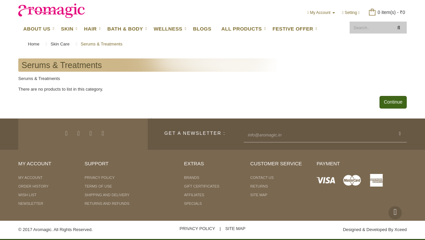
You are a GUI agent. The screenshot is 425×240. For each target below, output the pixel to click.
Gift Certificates (201, 186)
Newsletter (30, 203)
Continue (393, 102)
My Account (30, 178)
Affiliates (194, 195)
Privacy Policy (100, 178)
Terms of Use (98, 186)
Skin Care (59, 43)
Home (34, 43)
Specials (193, 203)
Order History (33, 186)
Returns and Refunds (107, 203)
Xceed (400, 229)
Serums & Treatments (102, 43)
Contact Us (262, 178)
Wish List (27, 195)
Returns (259, 186)
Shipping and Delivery (107, 195)
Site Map (258, 195)
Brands (191, 178)
